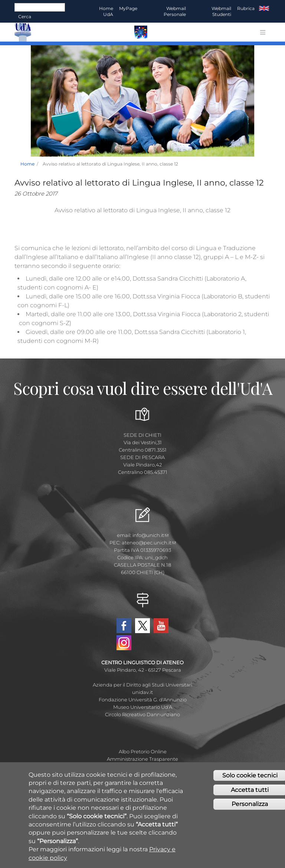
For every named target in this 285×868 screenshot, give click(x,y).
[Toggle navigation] (263, 32)
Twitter (142, 625)
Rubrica (246, 8)
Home (27, 164)
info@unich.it (150, 535)
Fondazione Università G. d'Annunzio (143, 699)
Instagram (124, 642)
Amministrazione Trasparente (142, 759)
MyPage (128, 8)
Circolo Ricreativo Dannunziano (142, 714)
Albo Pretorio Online (143, 751)
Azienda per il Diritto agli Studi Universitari (142, 685)
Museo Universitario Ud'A (142, 707)
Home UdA (106, 11)
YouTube (161, 625)
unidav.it (142, 692)
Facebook (124, 625)
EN (264, 8)
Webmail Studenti (221, 11)
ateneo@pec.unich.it (149, 543)
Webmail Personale (175, 11)
